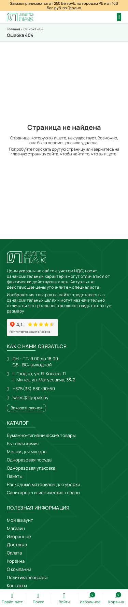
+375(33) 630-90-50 (34, 388)
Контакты (17, 585)
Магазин (16, 528)
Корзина (16, 561)
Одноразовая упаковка (31, 468)
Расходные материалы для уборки (43, 484)
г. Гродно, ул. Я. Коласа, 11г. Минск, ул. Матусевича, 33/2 (44, 376)
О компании (19, 569)
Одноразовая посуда (29, 460)
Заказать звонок (26, 408)
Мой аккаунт (20, 520)
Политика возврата (27, 577)
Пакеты (15, 476)
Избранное (19, 536)
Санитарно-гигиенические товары (43, 492)
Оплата (14, 553)
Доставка (17, 545)
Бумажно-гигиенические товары (41, 435)
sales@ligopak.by (30, 397)
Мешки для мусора (26, 452)
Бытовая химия (23, 443)
